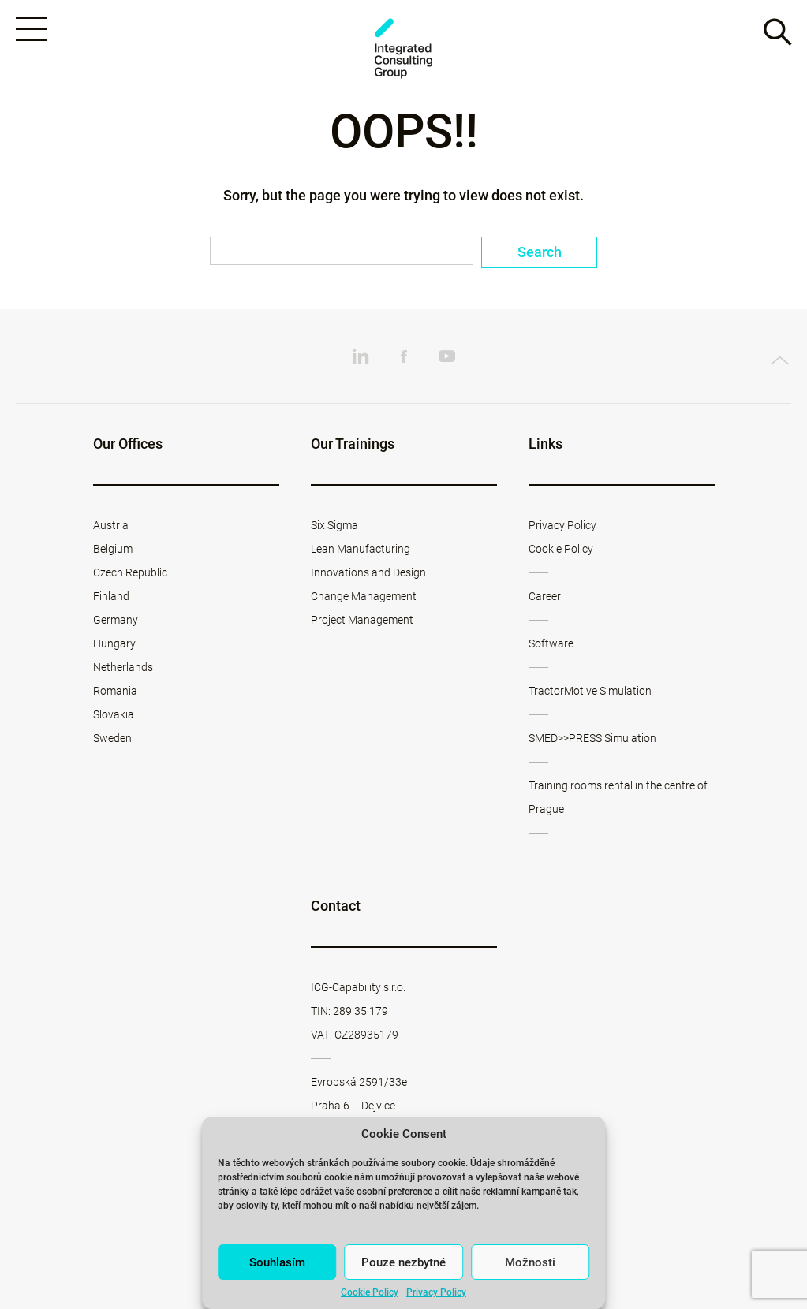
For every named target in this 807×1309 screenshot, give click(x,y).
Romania (115, 690)
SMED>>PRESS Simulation (592, 738)
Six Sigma (334, 525)
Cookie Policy (369, 1292)
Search (539, 252)
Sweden (112, 738)
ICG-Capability (403, 48)
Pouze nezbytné (403, 1262)
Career (545, 596)
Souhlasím (277, 1262)
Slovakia (113, 714)
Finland (111, 596)
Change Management (364, 596)
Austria (111, 525)
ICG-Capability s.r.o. (358, 987)
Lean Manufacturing (360, 549)
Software (551, 643)
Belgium (113, 549)
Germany (115, 619)
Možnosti (530, 1262)
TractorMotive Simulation (590, 690)
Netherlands (123, 667)
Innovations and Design (368, 572)
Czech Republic (130, 572)
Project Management (362, 619)
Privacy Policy (436, 1292)
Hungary (114, 643)
